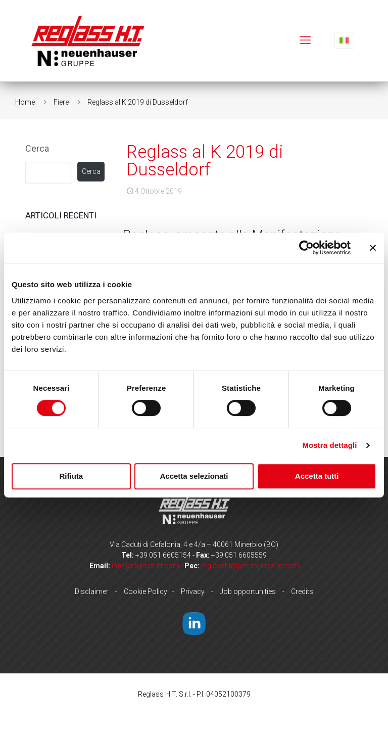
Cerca (37, 148)
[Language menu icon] (344, 40)
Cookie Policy (145, 591)
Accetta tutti (317, 476)
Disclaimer (92, 591)
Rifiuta (71, 476)
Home (25, 102)
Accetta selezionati (194, 476)
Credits (302, 591)
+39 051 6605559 (239, 555)
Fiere (61, 102)
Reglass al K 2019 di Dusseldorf (137, 102)
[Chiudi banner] (372, 247)
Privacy (193, 591)
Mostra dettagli (329, 445)
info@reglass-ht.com (145, 566)
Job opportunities (248, 591)
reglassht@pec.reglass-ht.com (250, 566)
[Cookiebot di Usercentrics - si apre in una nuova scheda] (306, 247)
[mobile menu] (305, 40)
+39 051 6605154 (163, 555)
